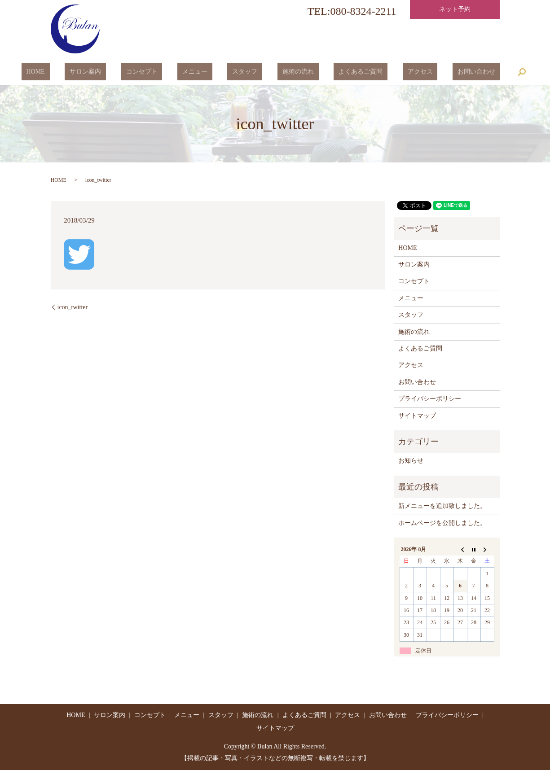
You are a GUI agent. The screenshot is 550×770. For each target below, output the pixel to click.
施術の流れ (288, 72)
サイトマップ (417, 415)
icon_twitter (72, 307)
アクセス (390, 72)
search (477, 72)
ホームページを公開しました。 (442, 523)
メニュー (204, 72)
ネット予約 (455, 9)
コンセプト (161, 72)
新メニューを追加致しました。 (442, 506)
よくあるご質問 (341, 72)
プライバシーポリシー (429, 398)
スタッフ (244, 72)
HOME (75, 72)
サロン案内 (115, 72)
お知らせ (410, 460)
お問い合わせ (437, 72)
